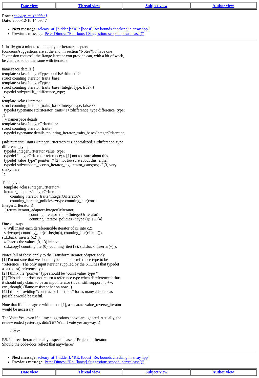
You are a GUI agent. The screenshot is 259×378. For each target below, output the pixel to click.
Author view (223, 6)
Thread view (89, 6)
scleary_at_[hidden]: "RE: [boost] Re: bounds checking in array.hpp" (93, 29)
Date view (29, 6)
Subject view (156, 6)
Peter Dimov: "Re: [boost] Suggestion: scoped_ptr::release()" (94, 33)
